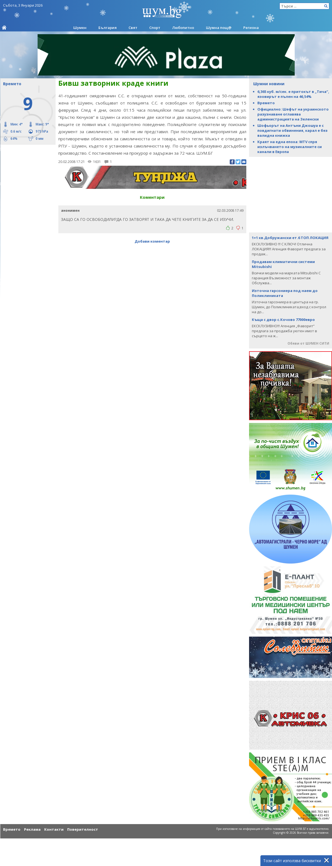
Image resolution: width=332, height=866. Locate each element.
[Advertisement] (25, 168)
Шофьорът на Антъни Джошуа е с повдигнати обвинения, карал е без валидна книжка (292, 130)
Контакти (54, 829)
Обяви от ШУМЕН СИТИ (308, 343)
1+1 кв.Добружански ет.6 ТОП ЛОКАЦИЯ (290, 237)
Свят (133, 27)
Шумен (80, 27)
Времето (266, 102)
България (107, 27)
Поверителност (82, 829)
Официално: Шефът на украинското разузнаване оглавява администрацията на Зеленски (293, 114)
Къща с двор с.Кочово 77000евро (283, 319)
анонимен (70, 210)
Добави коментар (152, 241)
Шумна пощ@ (218, 27)
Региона (251, 27)
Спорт (154, 27)
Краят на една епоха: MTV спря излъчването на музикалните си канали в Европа (289, 146)
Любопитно (183, 27)
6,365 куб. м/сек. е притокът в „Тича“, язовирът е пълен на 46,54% (293, 94)
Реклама (32, 829)
